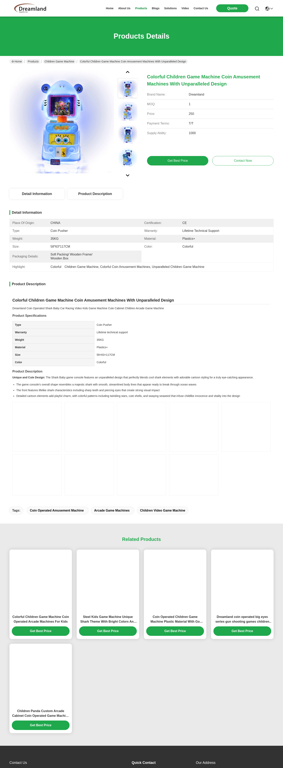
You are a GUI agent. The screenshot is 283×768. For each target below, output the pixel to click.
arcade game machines (112, 510)
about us (124, 8)
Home (110, 8)
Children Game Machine (59, 61)
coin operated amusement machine (57, 510)
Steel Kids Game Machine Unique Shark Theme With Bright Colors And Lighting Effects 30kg (107, 619)
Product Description (95, 194)
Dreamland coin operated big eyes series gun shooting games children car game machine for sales (242, 619)
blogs (156, 8)
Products (33, 61)
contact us (201, 8)
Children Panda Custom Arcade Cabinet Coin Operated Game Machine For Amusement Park (40, 713)
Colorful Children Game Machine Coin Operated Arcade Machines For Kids (40, 619)
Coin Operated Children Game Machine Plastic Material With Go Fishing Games (175, 619)
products (141, 8)
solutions (170, 8)
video (185, 8)
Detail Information (37, 194)
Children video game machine (162, 510)
